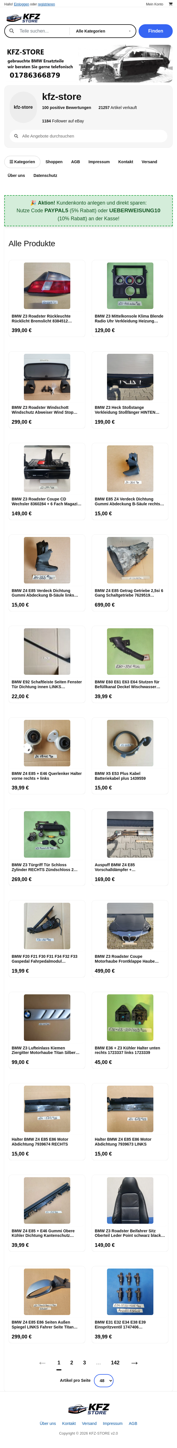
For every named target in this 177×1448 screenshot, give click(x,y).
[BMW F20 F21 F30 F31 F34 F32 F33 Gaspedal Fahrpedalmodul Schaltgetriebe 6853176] (47, 926)
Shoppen (54, 161)
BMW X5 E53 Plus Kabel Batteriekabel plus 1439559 (120, 776)
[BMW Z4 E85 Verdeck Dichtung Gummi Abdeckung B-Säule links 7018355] (47, 560)
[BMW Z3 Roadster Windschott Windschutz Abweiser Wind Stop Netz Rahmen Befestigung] (47, 377)
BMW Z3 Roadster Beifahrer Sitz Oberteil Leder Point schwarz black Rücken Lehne (128, 1233)
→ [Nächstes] (134, 1362)
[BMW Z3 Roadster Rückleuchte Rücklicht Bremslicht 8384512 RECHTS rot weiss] (47, 286)
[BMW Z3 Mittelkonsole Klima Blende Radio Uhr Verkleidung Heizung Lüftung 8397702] (130, 286)
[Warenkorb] (171, 4)
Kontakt (125, 161)
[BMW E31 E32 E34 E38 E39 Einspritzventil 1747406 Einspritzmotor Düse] (130, 1292)
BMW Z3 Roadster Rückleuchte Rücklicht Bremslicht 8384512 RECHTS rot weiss (41, 319)
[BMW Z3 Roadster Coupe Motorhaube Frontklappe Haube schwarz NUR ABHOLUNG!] (130, 926)
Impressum (99, 161)
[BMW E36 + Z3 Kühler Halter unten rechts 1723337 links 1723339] (130, 1017)
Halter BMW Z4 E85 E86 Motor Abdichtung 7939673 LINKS (123, 1141)
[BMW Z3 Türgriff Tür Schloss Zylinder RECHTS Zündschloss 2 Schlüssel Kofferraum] (47, 834)
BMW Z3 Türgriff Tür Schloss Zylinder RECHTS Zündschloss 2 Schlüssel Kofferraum (43, 867)
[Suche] (41, 31)
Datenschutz (45, 175)
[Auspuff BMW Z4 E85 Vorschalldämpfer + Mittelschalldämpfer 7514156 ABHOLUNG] (130, 834)
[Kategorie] (104, 31)
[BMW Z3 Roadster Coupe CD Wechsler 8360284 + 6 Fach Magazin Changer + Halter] (47, 468)
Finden (155, 31)
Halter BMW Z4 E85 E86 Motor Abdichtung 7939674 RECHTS (40, 1141)
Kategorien (22, 161)
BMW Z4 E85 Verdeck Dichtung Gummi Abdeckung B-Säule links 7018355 (43, 593)
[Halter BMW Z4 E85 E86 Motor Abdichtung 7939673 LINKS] (130, 1109)
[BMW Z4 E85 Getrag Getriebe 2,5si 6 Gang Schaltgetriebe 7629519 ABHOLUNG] (130, 560)
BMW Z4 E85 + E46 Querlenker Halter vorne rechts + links (47, 776)
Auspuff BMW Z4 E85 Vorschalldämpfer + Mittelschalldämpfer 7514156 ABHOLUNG (122, 867)
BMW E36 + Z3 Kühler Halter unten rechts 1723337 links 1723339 (127, 1050)
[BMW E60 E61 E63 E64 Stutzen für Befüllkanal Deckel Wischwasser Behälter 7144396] (130, 651)
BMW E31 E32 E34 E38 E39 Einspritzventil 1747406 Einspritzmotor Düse (120, 1325)
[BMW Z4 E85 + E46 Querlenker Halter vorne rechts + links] (47, 743)
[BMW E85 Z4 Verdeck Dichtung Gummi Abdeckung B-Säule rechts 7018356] (130, 468)
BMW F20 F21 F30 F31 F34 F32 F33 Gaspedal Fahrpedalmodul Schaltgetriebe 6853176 (44, 959)
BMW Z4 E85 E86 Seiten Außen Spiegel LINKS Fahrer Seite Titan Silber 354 (43, 1325)
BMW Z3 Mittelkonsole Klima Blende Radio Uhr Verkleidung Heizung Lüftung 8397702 (129, 319)
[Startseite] (88, 1409)
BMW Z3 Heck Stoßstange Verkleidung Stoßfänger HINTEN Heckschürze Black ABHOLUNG (125, 410)
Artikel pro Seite (75, 1380)
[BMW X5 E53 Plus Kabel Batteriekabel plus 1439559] (130, 743)
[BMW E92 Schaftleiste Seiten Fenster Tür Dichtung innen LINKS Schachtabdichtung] (47, 651)
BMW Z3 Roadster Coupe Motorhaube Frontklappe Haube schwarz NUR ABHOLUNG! (125, 959)
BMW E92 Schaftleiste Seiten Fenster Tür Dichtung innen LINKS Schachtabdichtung (47, 684)
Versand (149, 161)
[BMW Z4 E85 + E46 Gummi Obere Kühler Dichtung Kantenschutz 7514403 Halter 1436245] (47, 1200)
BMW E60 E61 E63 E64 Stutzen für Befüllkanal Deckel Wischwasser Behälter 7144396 (127, 684)
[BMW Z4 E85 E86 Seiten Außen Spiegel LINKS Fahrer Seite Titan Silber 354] (47, 1292)
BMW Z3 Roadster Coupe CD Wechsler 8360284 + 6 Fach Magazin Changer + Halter (46, 501)
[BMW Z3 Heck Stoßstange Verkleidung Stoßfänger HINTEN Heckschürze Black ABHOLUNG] (130, 377)
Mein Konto (154, 4)
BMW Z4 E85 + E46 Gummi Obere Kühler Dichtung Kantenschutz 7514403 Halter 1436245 (43, 1233)
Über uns (16, 175)
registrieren (46, 4)
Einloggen (21, 4)
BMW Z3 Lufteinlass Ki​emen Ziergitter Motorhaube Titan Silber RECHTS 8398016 (44, 1050)
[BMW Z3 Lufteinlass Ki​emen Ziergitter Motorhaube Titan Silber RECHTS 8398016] (47, 1017)
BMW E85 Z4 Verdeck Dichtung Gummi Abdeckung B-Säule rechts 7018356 (127, 501)
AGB (75, 161)
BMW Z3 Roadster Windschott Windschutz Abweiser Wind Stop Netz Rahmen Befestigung (42, 410)
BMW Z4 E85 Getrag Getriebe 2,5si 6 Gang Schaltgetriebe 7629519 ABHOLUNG (129, 593)
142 (115, 1363)
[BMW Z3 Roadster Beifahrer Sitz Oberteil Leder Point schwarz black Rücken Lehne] (130, 1200)
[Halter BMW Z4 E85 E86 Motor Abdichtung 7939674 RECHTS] (47, 1109)
